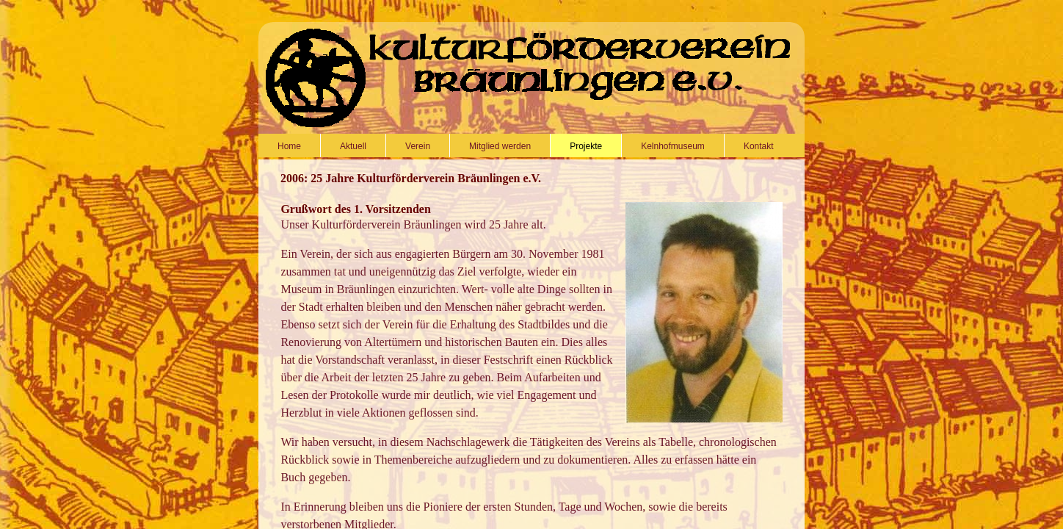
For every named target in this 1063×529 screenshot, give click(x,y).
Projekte (586, 146)
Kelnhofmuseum (673, 146)
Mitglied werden (500, 146)
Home (289, 146)
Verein (417, 146)
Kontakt (759, 146)
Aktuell (353, 146)
